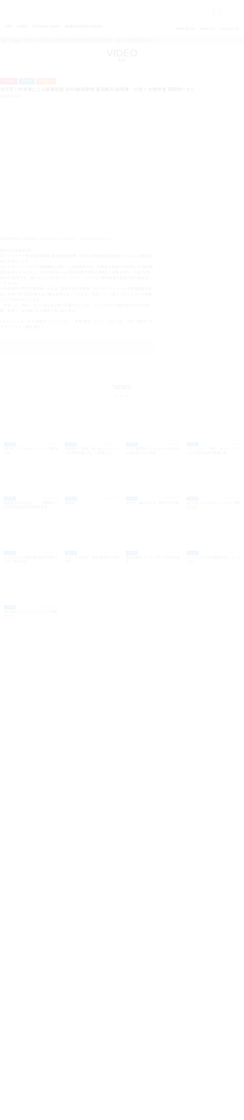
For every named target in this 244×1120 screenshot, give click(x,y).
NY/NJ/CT (77, 988)
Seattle (74, 1054)
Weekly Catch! (76, 976)
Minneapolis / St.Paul (88, 1021)
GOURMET (75, 673)
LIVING (142, 673)
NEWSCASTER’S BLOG (83, 26)
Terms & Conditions (205, 1030)
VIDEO (22, 26)
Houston (75, 1001)
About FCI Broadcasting (85, 1067)
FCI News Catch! (46, 26)
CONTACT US (229, 29)
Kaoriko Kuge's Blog (145, 976)
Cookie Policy (199, 1024)
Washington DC (82, 1008)
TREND (51, 673)
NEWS (32, 673)
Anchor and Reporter (82, 1074)
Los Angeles (79, 1034)
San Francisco (80, 1047)
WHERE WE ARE (203, 989)
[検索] (186, 12)
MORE (225, 635)
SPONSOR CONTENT (214, 673)
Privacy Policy (199, 1017)
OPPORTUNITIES (204, 996)
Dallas (73, 1028)
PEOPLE (120, 673)
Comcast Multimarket (88, 995)
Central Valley (80, 1041)
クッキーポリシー (20, 1100)
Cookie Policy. (139, 1111)
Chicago (75, 1015)
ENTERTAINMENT (171, 673)
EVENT (99, 673)
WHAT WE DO (185, 29)
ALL (15, 673)
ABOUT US (207, 29)
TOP (8, 26)
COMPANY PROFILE (207, 983)
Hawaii (73, 1061)
